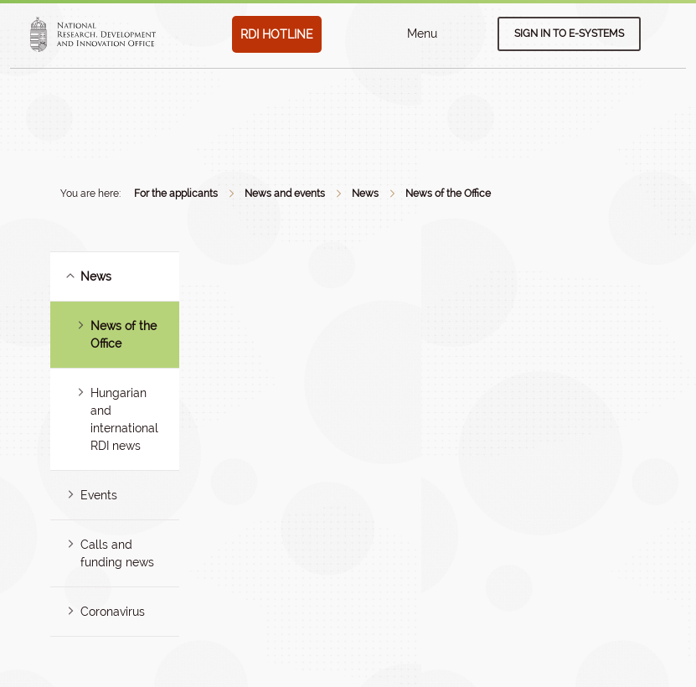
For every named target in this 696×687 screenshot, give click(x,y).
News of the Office (448, 193)
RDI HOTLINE (276, 34)
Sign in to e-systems (569, 33)
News (365, 193)
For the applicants (176, 193)
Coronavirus (112, 611)
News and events (285, 193)
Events (98, 495)
